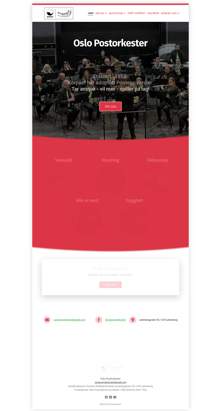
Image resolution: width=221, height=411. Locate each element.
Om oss (110, 106)
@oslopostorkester (115, 319)
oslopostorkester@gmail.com (69, 319)
